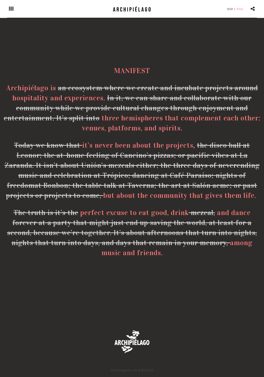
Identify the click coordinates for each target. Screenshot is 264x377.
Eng (239, 9)
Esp (230, 9)
